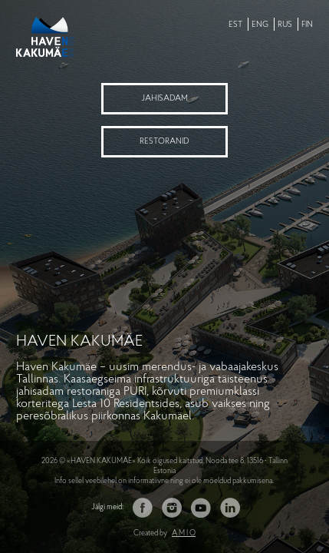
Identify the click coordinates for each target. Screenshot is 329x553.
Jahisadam (164, 98)
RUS (285, 25)
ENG (260, 25)
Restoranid (164, 141)
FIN (307, 25)
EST (235, 25)
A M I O (184, 533)
